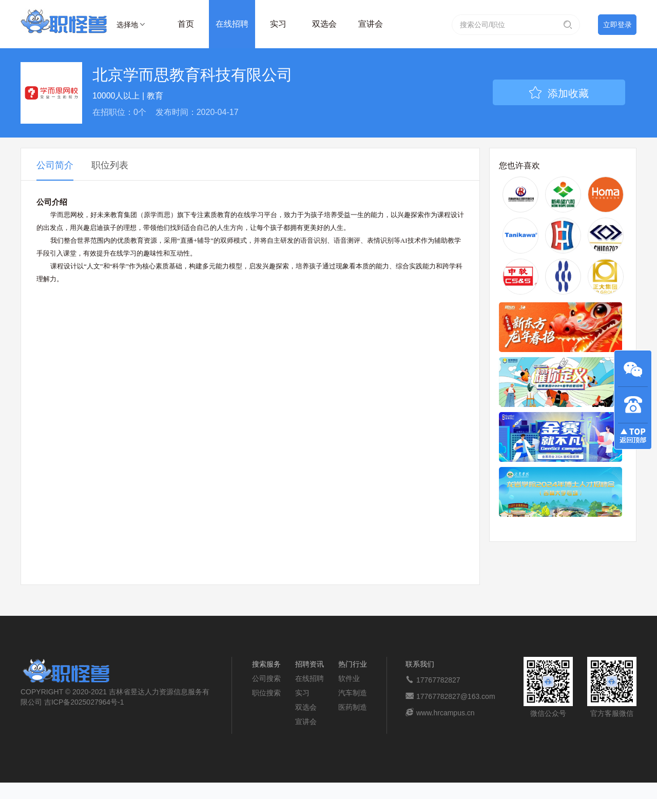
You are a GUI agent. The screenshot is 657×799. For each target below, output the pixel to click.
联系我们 (419, 664)
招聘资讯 (309, 664)
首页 (186, 24)
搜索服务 (266, 664)
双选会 (324, 24)
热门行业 (352, 664)
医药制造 (352, 707)
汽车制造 (352, 693)
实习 (278, 24)
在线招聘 (232, 24)
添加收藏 (559, 93)
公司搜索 (266, 678)
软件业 (349, 678)
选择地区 (127, 26)
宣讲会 (370, 24)
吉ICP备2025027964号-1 (84, 702)
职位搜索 (266, 693)
